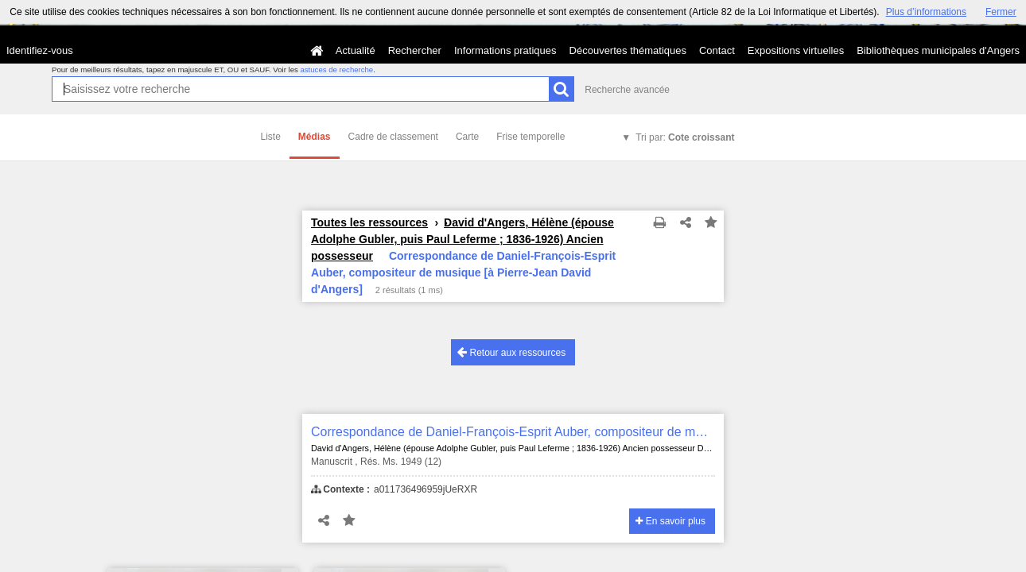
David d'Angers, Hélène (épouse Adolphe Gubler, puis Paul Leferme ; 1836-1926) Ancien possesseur (462, 239)
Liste (271, 136)
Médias (314, 136)
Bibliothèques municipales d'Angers (938, 50)
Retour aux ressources (511, 352)
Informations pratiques (505, 50)
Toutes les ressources (369, 222)
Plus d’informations (926, 11)
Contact (717, 50)
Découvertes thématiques (627, 50)
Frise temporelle (530, 136)
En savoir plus (670, 521)
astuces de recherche (336, 69)
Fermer (1000, 11)
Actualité (355, 50)
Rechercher (414, 50)
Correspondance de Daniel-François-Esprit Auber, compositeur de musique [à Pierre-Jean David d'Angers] (513, 432)
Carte (467, 136)
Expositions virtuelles (796, 50)
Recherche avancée (627, 89)
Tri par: (684, 137)
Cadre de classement (393, 136)
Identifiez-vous (39, 50)
